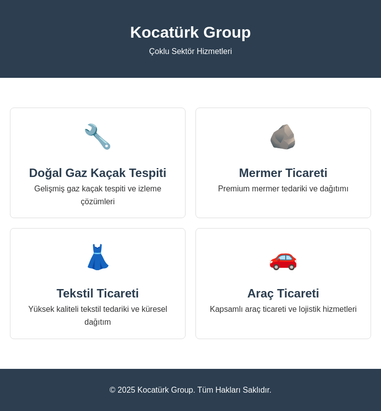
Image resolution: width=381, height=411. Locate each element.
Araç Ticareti (283, 293)
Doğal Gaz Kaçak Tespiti (98, 172)
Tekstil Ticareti (98, 293)
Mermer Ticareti (283, 172)
